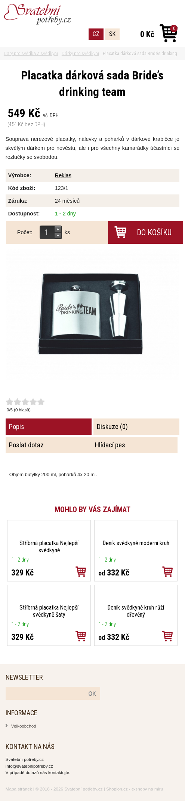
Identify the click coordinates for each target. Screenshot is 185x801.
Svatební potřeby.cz (83, 788)
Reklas (63, 175)
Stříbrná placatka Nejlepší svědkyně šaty (48, 611)
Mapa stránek (19, 788)
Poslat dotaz (26, 445)
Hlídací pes (110, 445)
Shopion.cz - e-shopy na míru (134, 788)
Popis (16, 427)
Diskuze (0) (112, 427)
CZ (96, 33)
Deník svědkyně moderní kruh (136, 543)
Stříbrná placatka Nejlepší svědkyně (48, 546)
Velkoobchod (23, 725)
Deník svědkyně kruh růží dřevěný (136, 611)
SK (112, 33)
